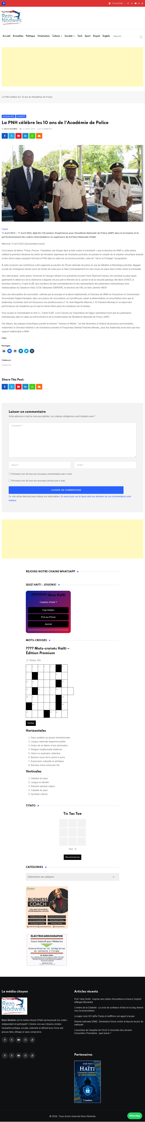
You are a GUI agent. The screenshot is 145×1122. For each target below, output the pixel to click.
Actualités (18, 36)
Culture (56, 36)
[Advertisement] (72, 67)
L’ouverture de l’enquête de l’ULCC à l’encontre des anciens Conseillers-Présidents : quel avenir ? (103, 1032)
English (106, 36)
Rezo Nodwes (11, 129)
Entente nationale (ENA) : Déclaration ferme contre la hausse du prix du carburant (108, 1023)
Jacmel (48, 624)
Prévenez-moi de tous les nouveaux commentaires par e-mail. (41, 474)
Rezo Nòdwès (88, 1116)
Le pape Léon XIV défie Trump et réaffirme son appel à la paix (104, 1016)
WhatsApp (134, 1115)
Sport (88, 36)
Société (68, 36)
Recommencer (72, 857)
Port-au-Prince (48, 617)
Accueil (6, 36)
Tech (79, 36)
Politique (30, 36)
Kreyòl (96, 36)
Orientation (43, 36)
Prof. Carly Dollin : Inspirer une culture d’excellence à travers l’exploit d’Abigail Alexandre (107, 1001)
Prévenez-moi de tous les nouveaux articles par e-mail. (38, 481)
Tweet (5, 229)
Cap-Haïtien (48, 610)
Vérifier (30, 723)
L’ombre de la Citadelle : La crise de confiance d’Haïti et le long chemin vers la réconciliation (108, 1009)
